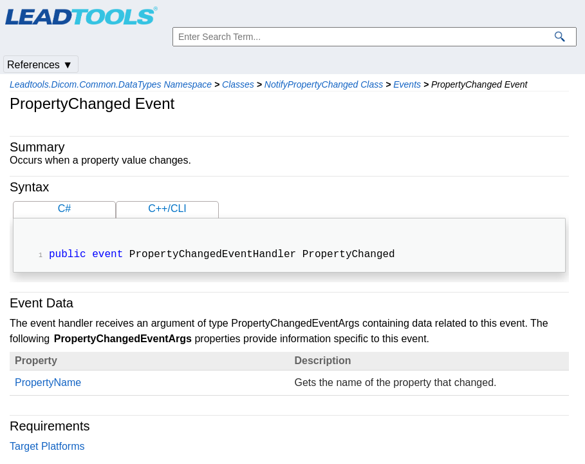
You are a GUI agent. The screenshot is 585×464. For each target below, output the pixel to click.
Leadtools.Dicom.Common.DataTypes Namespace (111, 84)
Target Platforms (47, 447)
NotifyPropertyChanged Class (324, 84)
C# (64, 208)
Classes (238, 84)
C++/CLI (167, 208)
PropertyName (48, 383)
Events (407, 84)
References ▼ (40, 64)
